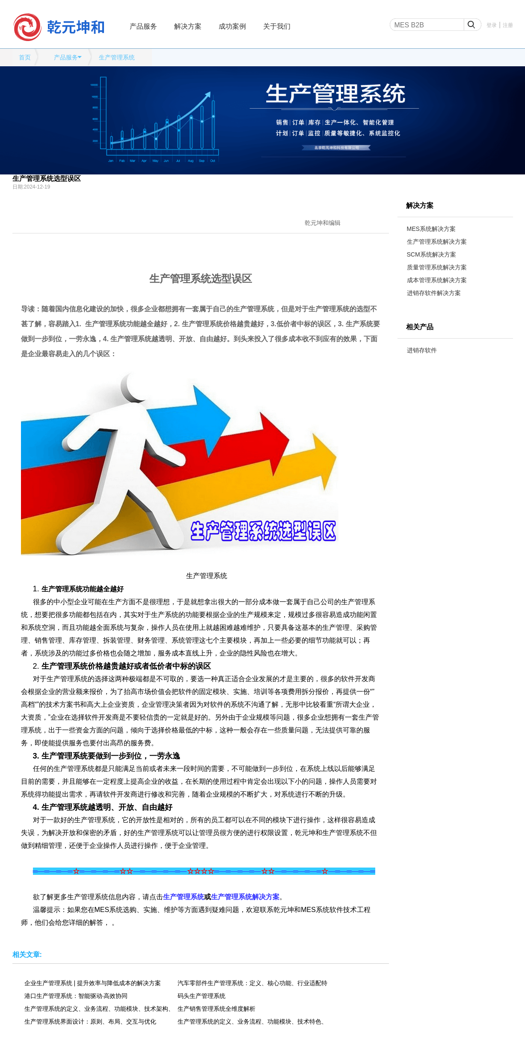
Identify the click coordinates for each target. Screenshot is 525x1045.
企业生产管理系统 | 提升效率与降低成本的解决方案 (92, 983)
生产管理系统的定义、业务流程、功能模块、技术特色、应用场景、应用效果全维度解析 (252, 1021)
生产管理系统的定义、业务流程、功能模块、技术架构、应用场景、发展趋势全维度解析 (99, 1008)
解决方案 (188, 26)
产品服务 (143, 26)
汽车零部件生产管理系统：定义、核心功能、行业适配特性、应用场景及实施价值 (252, 983)
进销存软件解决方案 (434, 292)
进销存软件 (422, 350)
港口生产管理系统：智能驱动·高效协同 (76, 995)
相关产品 (419, 327)
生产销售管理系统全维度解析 (216, 1008)
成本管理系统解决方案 (437, 280)
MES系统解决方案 (431, 228)
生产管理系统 (117, 57)
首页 (25, 57)
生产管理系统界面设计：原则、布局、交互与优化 (90, 1021)
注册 (508, 25)
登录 (491, 25)
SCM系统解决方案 (431, 254)
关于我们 (277, 26)
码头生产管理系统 (201, 995)
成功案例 (232, 26)
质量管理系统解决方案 (437, 267)
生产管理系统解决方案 (437, 241)
